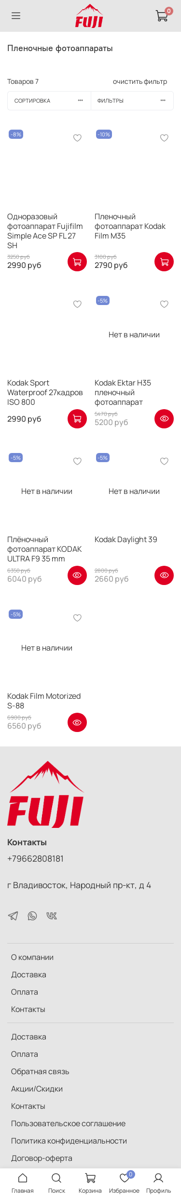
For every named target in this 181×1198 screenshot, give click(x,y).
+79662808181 (35, 858)
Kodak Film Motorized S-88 (44, 701)
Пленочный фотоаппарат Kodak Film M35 (130, 226)
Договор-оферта (41, 1158)
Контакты (28, 1009)
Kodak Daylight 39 (126, 539)
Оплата (24, 991)
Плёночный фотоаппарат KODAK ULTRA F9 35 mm (44, 549)
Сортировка (52, 100)
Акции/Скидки (37, 1088)
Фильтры (135, 100)
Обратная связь (40, 1071)
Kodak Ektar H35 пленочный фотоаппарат (123, 392)
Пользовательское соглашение (68, 1123)
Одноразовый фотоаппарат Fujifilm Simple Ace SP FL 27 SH (45, 231)
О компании (32, 957)
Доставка (28, 974)
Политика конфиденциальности (69, 1140)
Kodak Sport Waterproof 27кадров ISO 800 (45, 392)
